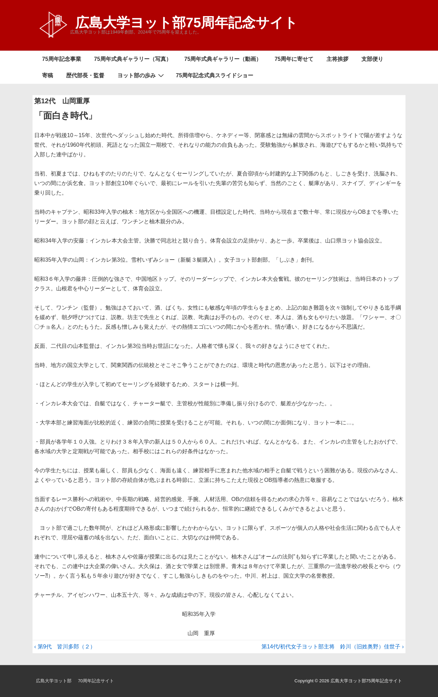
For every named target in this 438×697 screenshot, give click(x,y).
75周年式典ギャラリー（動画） (223, 59)
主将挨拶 (337, 59)
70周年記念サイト (96, 680)
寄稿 (47, 75)
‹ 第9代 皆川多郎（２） (64, 646)
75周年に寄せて (293, 59)
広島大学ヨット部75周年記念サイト (186, 22)
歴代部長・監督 (85, 75)
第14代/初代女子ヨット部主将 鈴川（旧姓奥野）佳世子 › (332, 646)
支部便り (372, 59)
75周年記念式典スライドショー (214, 75)
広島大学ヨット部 (54, 680)
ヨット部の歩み (141, 75)
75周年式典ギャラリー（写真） (132, 59)
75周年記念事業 (61, 59)
